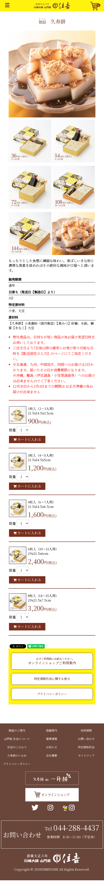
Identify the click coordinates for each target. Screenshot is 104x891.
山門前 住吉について (17, 739)
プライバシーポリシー (52, 694)
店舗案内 (51, 730)
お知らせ (51, 747)
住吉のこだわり (17, 747)
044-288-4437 (76, 827)
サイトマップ (86, 755)
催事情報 (51, 739)
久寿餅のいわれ (17, 755)
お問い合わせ (86, 739)
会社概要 (51, 755)
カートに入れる (27, 439)
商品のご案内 (17, 730)
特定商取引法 (86, 747)
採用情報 (86, 730)
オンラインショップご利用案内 (52, 661)
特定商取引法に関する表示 (52, 678)
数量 (12, 430)
